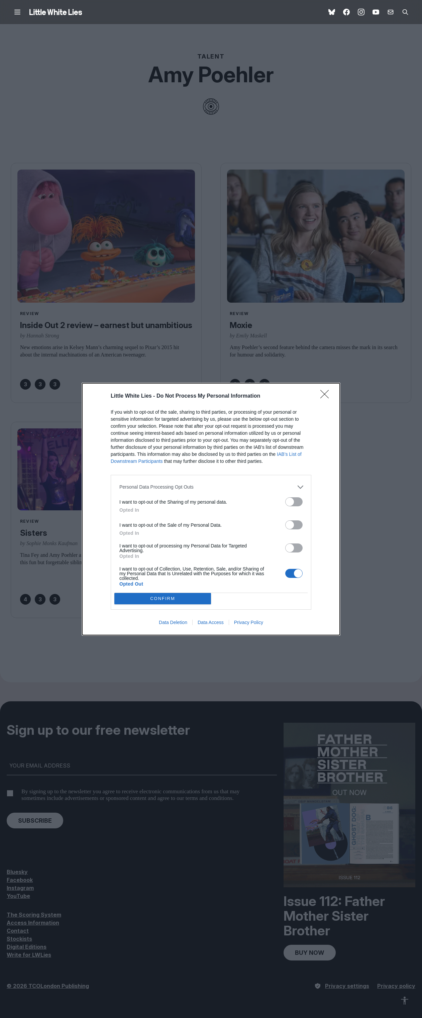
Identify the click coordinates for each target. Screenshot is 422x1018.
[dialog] (211, 509)
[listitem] (211, 487)
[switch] (294, 501)
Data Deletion (173, 622)
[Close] (326, 396)
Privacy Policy (248, 622)
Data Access (211, 622)
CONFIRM (162, 598)
